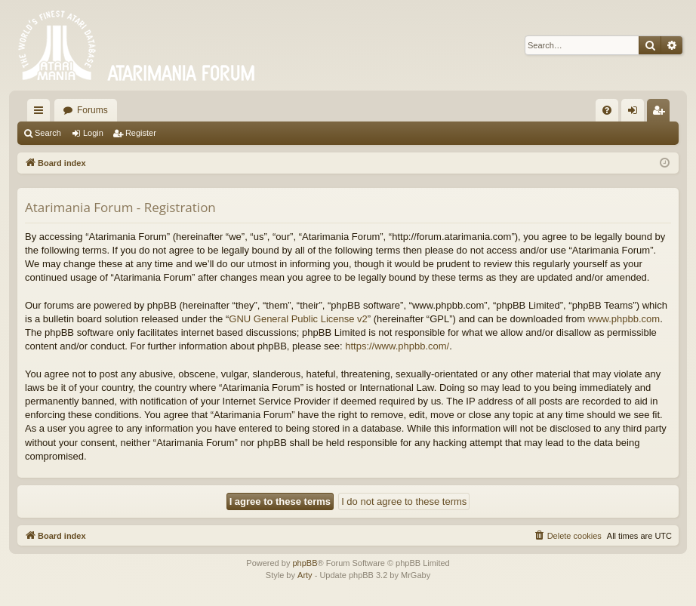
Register (140, 132)
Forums (92, 110)
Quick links (41, 113)
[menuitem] (607, 110)
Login (93, 132)
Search (48, 132)
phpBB (304, 563)
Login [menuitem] (636, 113)
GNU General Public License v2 (298, 319)
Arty (305, 575)
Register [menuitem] (662, 113)
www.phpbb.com (624, 319)
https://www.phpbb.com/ (397, 346)
